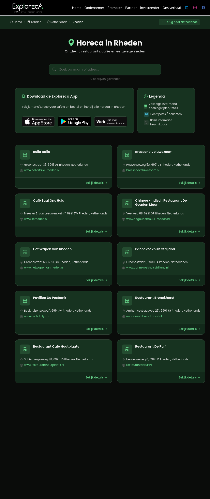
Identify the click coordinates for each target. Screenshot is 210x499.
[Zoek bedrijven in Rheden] (110, 69)
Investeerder (149, 7)
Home (76, 7)
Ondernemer (94, 7)
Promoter (114, 7)
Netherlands (57, 22)
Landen (34, 22)
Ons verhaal (172, 7)
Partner (131, 7)
